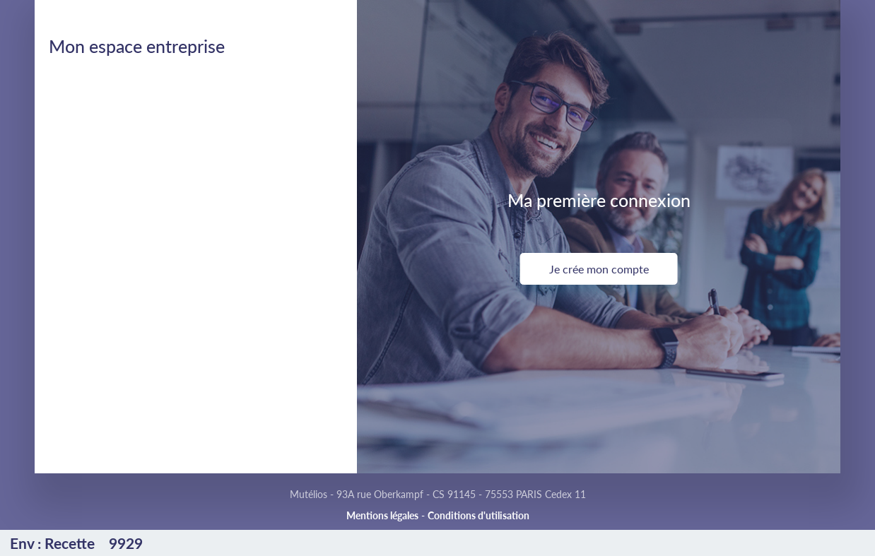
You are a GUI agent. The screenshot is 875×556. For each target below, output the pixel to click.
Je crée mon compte (599, 269)
